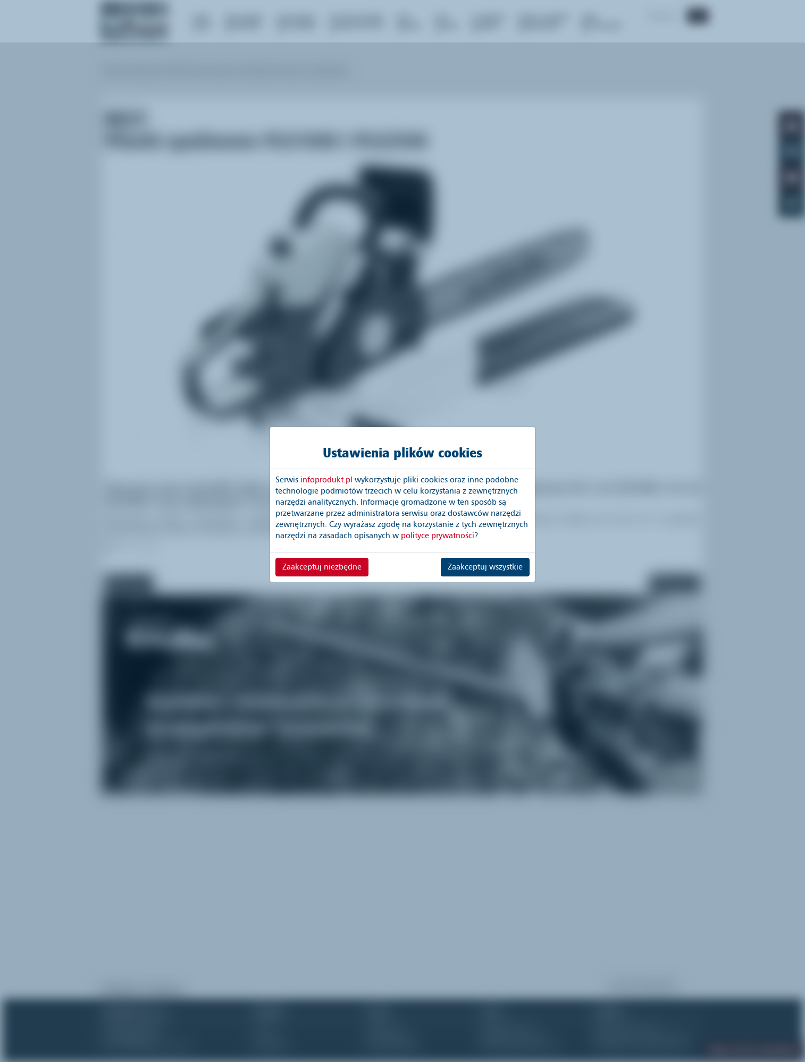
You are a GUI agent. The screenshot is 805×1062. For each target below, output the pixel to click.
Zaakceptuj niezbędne (322, 567)
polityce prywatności (437, 535)
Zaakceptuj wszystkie (485, 567)
